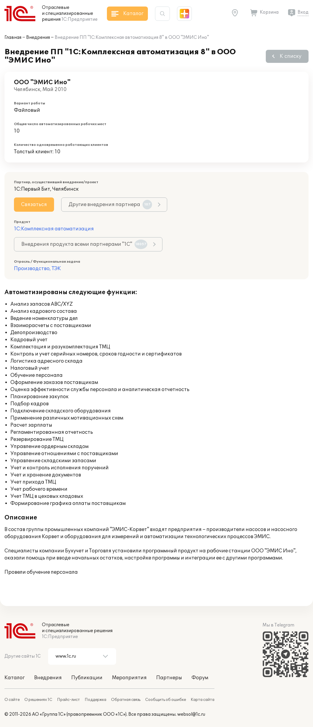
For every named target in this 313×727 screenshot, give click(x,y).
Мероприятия (129, 678)
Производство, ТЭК (37, 269)
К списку (290, 56)
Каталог (14, 678)
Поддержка (95, 699)
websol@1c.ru (191, 714)
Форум (200, 678)
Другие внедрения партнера (110, 204)
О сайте (12, 699)
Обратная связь (125, 699)
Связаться (34, 205)
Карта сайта (202, 699)
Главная (12, 37)
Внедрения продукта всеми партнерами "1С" (84, 244)
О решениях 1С (38, 699)
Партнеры (169, 678)
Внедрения (38, 37)
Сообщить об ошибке (165, 699)
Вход (303, 12)
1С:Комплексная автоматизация (54, 229)
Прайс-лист (68, 699)
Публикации (86, 678)
